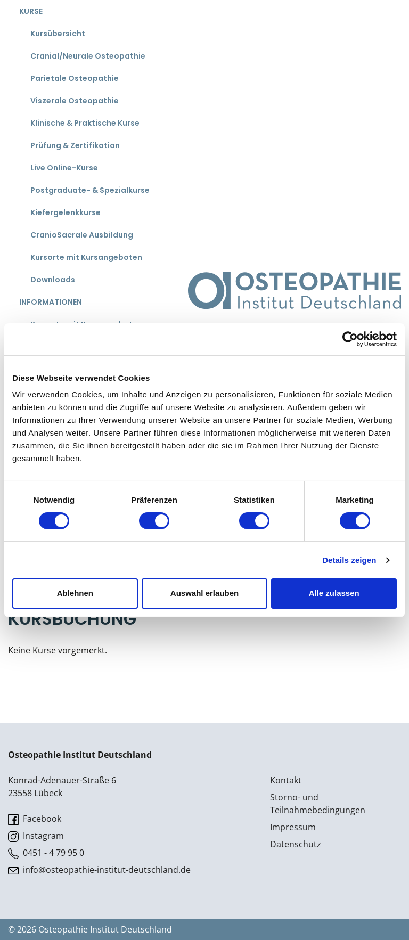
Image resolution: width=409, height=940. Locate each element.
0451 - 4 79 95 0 (46, 853)
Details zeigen (349, 560)
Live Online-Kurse (64, 167)
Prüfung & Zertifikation (75, 145)
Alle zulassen (334, 593)
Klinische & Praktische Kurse (85, 123)
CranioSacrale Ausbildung (81, 235)
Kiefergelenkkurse (65, 212)
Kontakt (285, 780)
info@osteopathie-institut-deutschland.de (99, 870)
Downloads (52, 279)
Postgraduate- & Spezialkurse (90, 190)
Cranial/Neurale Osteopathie (87, 56)
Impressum (293, 827)
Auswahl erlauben (204, 593)
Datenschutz (295, 844)
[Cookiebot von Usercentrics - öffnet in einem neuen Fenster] (350, 339)
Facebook (34, 819)
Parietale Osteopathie (74, 78)
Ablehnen (75, 593)
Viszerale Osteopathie (74, 100)
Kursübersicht (57, 33)
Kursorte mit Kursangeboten (86, 257)
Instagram (36, 836)
